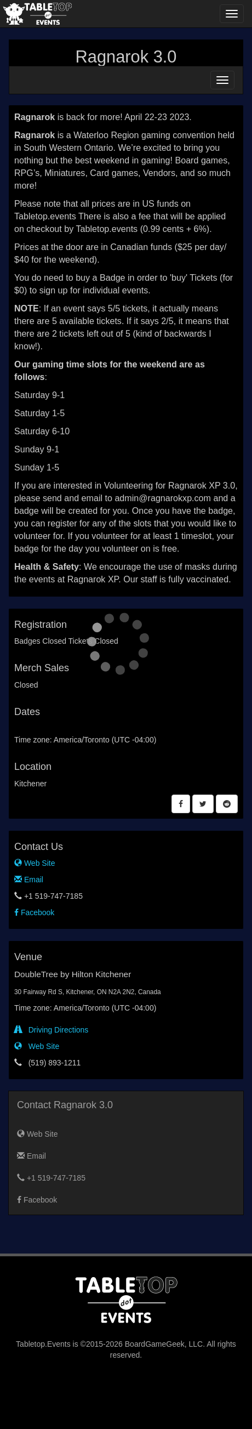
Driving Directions (51, 1029)
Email (28, 879)
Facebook (34, 912)
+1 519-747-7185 (51, 1177)
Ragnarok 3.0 (126, 56)
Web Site (34, 863)
